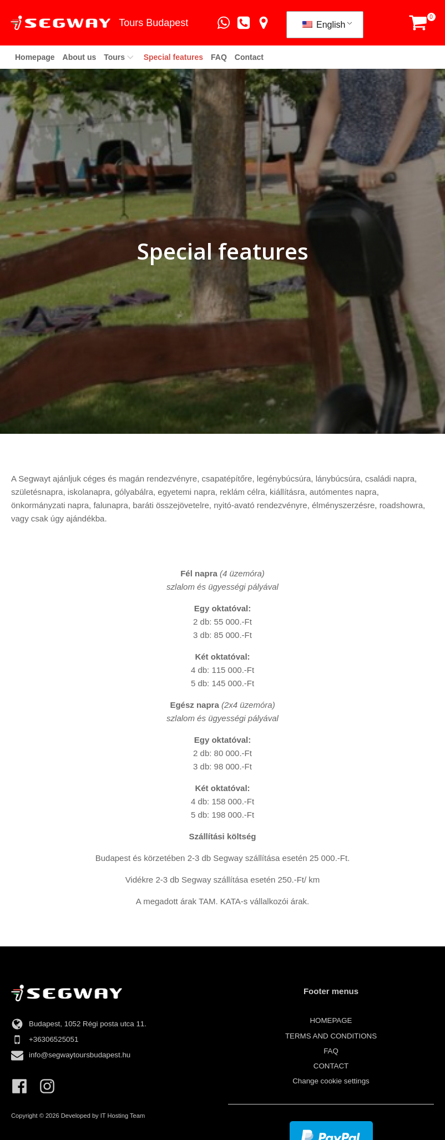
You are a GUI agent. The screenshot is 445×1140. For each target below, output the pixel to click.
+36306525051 (53, 1039)
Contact (249, 57)
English (323, 24)
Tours (119, 57)
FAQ (219, 57)
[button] (416, 23)
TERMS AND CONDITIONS (331, 1036)
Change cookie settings (331, 1081)
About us (80, 57)
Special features (173, 57)
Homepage (35, 57)
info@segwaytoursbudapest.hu (79, 1055)
